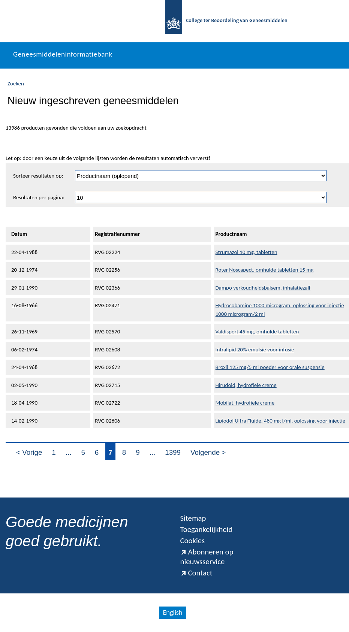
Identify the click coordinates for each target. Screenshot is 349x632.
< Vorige (29, 452)
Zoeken (15, 83)
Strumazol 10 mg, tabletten (246, 252)
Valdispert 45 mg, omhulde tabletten (257, 331)
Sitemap (193, 518)
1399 (173, 452)
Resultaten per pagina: (38, 197)
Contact (196, 573)
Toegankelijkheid (206, 529)
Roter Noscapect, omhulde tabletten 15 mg (265, 269)
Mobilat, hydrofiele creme (245, 402)
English (172, 612)
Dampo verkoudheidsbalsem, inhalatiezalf (263, 287)
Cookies (192, 540)
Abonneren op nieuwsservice (207, 556)
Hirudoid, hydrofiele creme (246, 385)
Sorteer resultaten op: (38, 175)
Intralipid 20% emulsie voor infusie (255, 349)
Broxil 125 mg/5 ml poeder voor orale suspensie (270, 367)
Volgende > (208, 452)
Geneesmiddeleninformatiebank (62, 54)
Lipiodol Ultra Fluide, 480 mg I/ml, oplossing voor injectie (280, 420)
